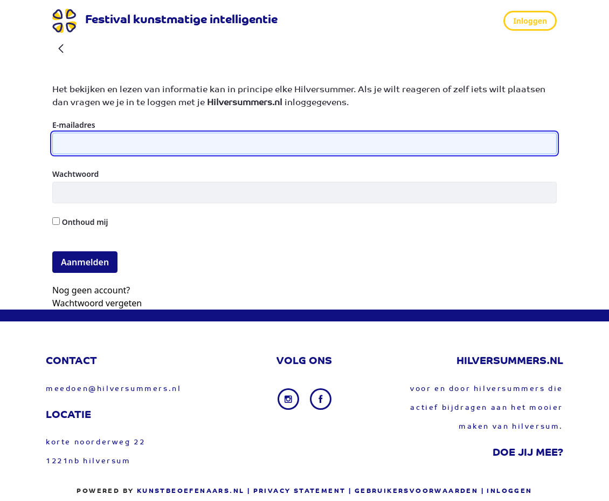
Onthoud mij (80, 222)
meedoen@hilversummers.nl (113, 389)
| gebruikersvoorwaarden (413, 491)
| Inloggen (506, 491)
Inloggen (530, 21)
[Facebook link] (320, 399)
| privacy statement (296, 491)
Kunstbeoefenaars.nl (191, 491)
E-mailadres (73, 125)
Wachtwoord (75, 174)
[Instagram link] (289, 399)
